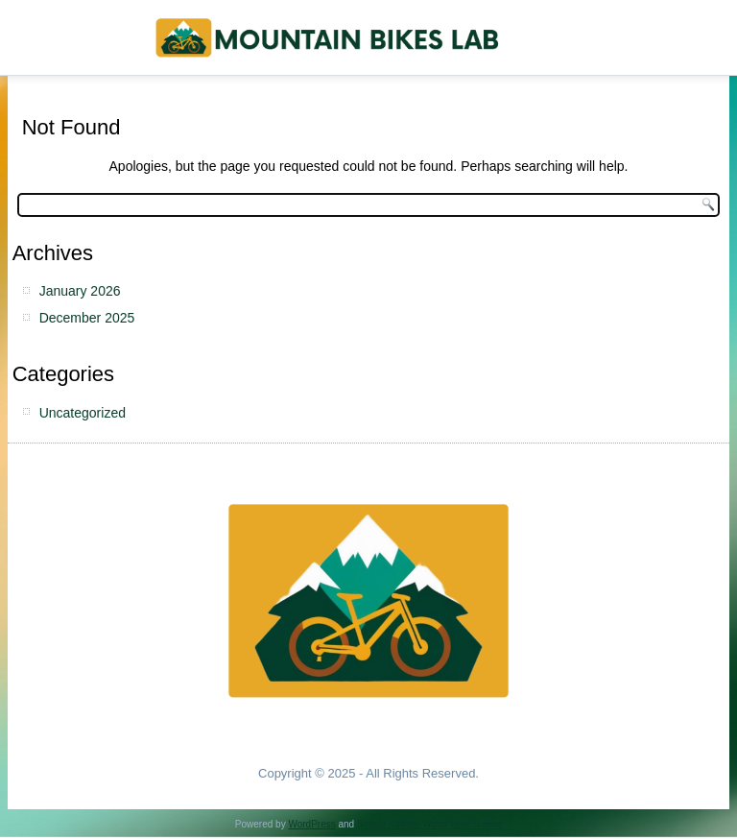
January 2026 (80, 291)
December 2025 (87, 317)
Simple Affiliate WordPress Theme (429, 824)
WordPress (311, 824)
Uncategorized (82, 412)
